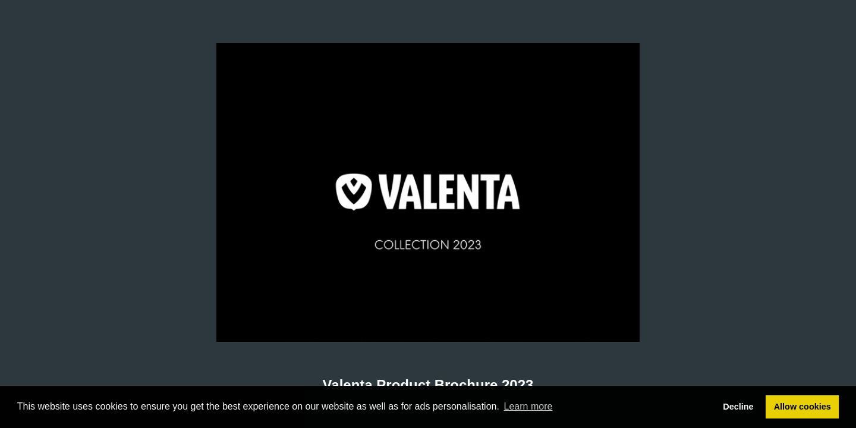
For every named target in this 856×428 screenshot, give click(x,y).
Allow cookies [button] (802, 406)
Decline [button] (738, 406)
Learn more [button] (528, 406)
